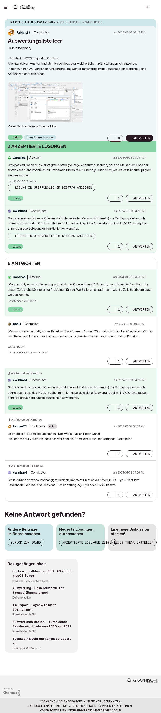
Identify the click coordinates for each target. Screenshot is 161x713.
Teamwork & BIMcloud (26, 648)
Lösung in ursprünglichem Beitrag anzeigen (53, 187)
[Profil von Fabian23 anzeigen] (23, 32)
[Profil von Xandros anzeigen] (19, 158)
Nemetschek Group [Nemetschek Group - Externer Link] (107, 710)
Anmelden (155, 7)
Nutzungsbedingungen (79, 706)
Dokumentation (21, 597)
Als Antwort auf (26, 373)
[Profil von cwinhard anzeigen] (20, 211)
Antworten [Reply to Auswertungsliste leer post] (141, 138)
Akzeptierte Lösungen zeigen (87, 542)
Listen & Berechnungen (40, 137)
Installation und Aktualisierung (30, 580)
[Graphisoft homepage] (142, 681)
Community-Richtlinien (115, 706)
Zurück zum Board (26, 542)
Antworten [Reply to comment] (141, 198)
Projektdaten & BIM (24, 614)
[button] (45, 102)
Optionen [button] (151, 22)
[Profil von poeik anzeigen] (17, 324)
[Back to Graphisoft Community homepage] (24, 6)
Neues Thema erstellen (133, 542)
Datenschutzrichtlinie (44, 706)
